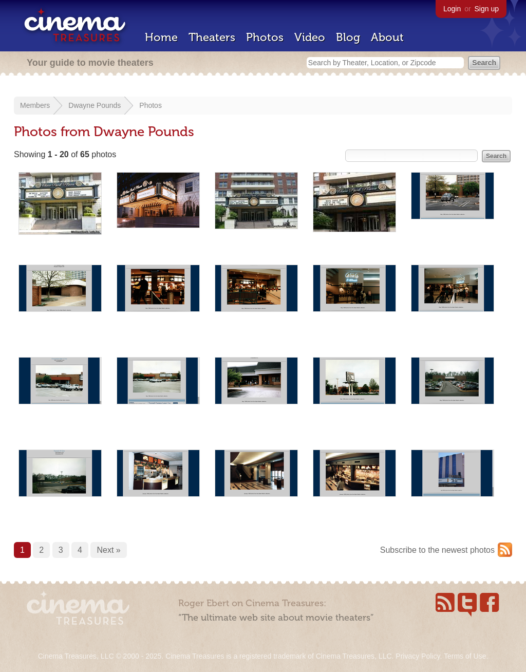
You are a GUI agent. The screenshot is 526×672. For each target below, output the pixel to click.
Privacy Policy (418, 656)
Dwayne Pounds (94, 105)
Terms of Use (465, 656)
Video (309, 37)
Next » (108, 550)
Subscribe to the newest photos (437, 550)
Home (161, 37)
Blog (348, 37)
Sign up (487, 9)
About (387, 37)
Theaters (212, 37)
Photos (265, 37)
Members (35, 105)
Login (452, 9)
